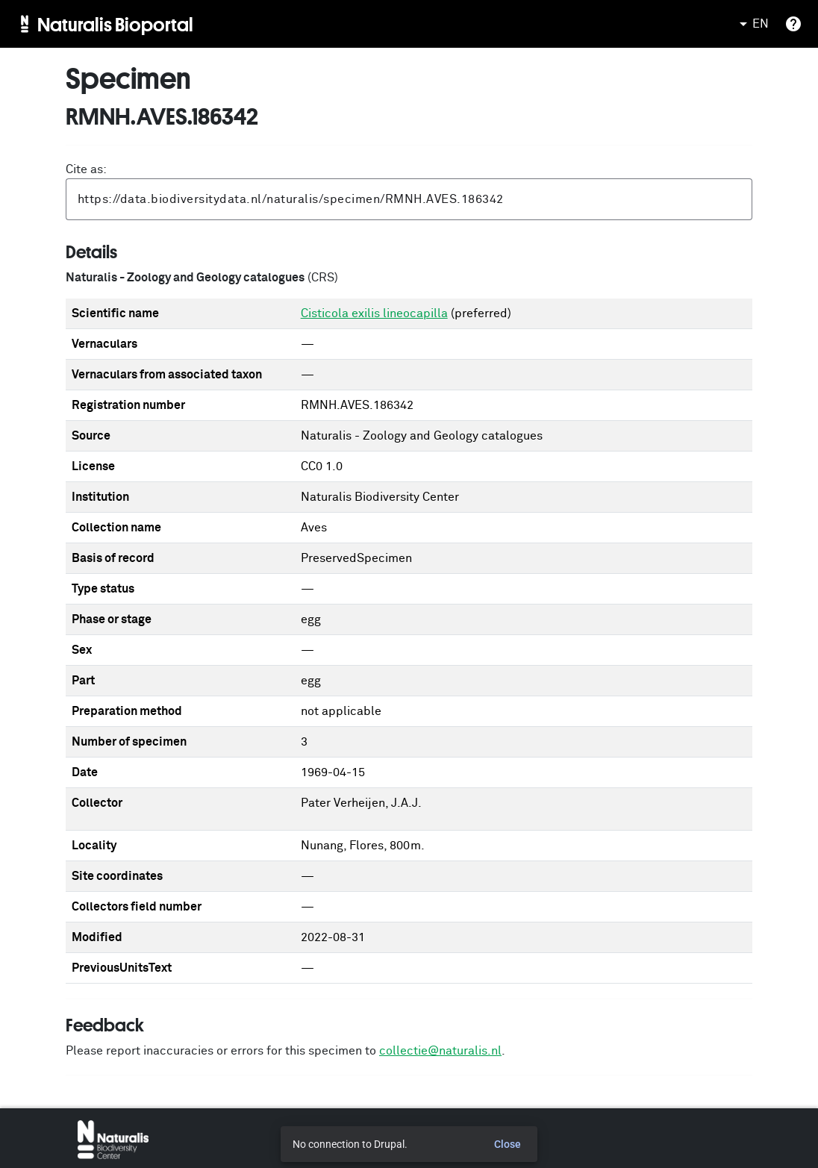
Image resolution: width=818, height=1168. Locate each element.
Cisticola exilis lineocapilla (374, 313)
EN (751, 24)
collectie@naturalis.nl (440, 1051)
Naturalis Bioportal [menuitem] (115, 23)
